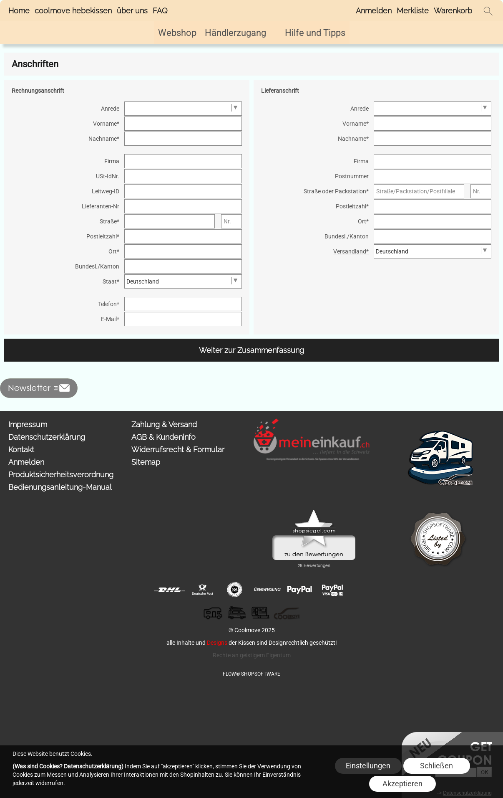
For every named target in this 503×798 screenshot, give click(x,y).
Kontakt (21, 449)
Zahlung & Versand (164, 424)
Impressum (27, 424)
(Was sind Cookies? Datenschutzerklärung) (68, 766)
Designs (217, 642)
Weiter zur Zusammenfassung (251, 350)
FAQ (160, 10)
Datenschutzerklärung (46, 437)
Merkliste (413, 10)
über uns (132, 10)
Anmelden (374, 10)
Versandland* (351, 251)
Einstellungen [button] (368, 765)
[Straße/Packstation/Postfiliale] (419, 191)
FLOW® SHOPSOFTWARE (251, 674)
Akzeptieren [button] (402, 783)
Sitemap (145, 462)
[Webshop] (177, 32)
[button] (488, 10)
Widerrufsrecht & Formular (177, 449)
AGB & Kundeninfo (163, 437)
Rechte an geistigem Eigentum (252, 655)
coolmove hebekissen (73, 10)
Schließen (436, 765)
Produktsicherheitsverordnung (60, 474)
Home (19, 10)
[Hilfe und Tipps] (315, 32)
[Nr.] (231, 221)
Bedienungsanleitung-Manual (60, 487)
